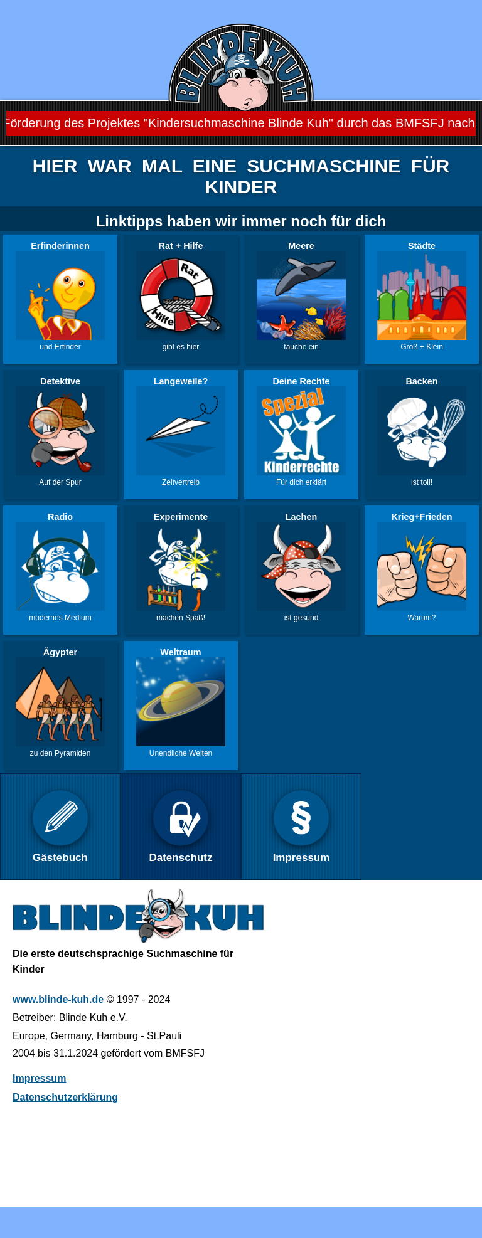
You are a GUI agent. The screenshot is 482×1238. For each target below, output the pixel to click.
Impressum (39, 1078)
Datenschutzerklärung (65, 1097)
